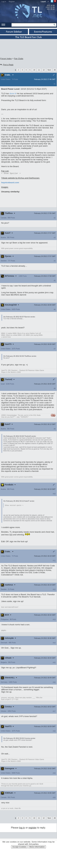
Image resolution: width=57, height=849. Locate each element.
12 (44, 70)
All (55, 70)
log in (22, 828)
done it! (13, 93)
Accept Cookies (19, 847)
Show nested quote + (14, 506)
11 (39, 70)
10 (34, 70)
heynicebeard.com (10, 183)
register (32, 828)
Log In (4, 1)
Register (12, 1)
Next (49, 70)
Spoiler (11, 173)
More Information (37, 847)
